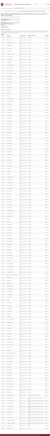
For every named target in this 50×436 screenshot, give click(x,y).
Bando (3, 25)
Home (1, 11)
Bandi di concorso (15, 11)
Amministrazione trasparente (7, 8)
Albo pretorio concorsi (19, 8)
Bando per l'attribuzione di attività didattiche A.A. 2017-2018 (28, 11)
